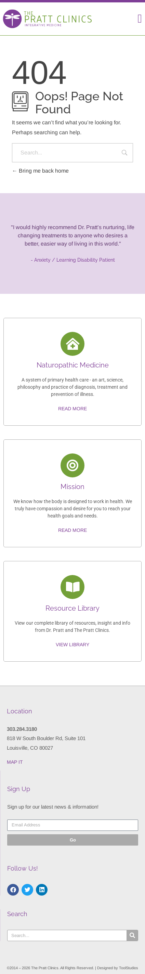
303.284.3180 (22, 729)
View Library (72, 644)
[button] (140, 19)
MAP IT (15, 762)
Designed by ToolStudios (117, 968)
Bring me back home (40, 171)
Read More (72, 408)
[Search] (132, 935)
